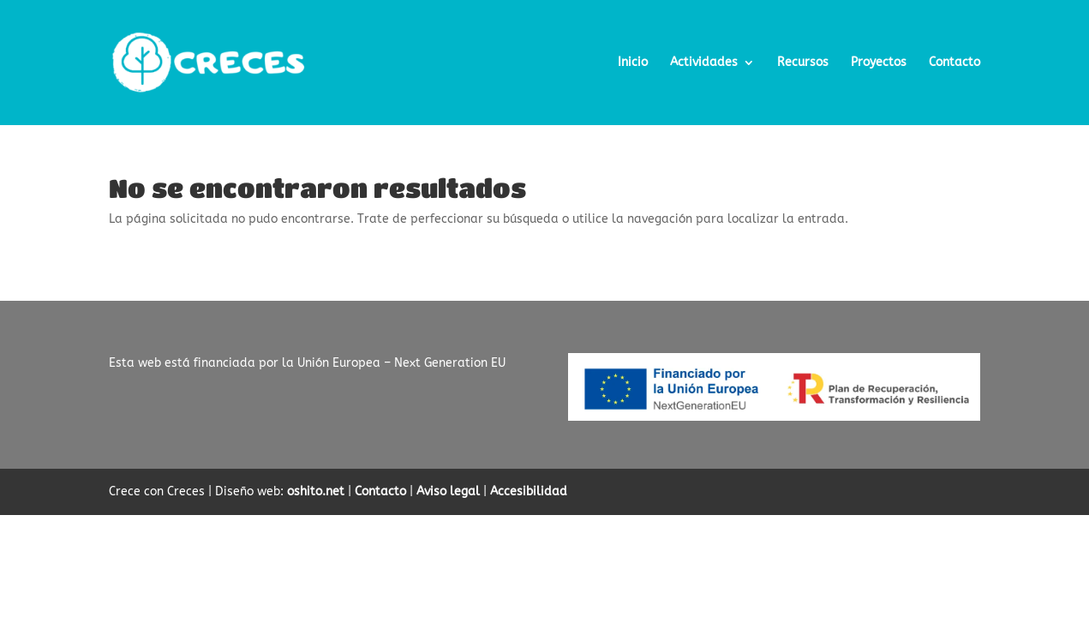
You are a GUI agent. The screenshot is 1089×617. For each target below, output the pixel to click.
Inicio (633, 63)
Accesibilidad (528, 491)
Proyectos (879, 63)
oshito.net (315, 491)
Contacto (954, 63)
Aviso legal (448, 491)
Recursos (803, 63)
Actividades (704, 63)
